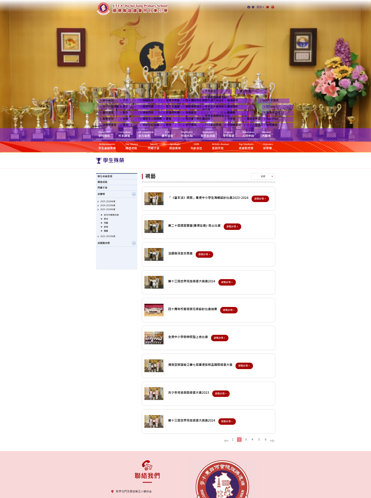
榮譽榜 (268, 146)
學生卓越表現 (107, 146)
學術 (106, 218)
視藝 (106, 222)
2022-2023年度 (107, 236)
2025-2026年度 (107, 201)
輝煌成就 (131, 146)
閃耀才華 (153, 146)
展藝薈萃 (175, 146)
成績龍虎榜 (246, 146)
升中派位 (196, 146)
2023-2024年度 (107, 209)
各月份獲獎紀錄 (111, 215)
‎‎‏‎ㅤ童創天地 (220, 146)
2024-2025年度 (107, 205)
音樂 (106, 226)
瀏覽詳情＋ (260, 198)
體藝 (106, 230)
